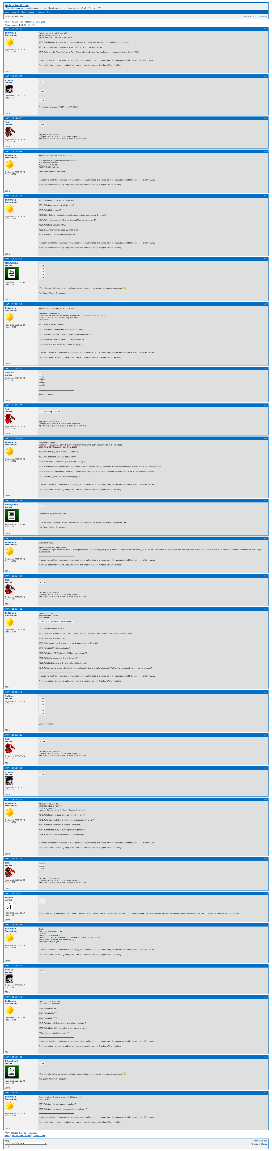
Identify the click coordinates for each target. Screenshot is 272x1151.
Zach (7, 122)
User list (15, 12)
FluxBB (264, 1144)
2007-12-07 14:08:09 (13, 966)
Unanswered (262, 16)
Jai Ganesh (10, 33)
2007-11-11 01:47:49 (13, 304)
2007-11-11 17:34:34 (13, 438)
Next (35, 25)
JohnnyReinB (11, 263)
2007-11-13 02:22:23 (13, 735)
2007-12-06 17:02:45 (13, 925)
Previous (14, 25)
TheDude (9, 372)
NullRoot (9, 897)
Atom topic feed (260, 1141)
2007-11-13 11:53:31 (13, 768)
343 (30, 25)
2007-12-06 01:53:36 (13, 799)
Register (41, 12)
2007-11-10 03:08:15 (13, 29)
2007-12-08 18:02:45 (13, 997)
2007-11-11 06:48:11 (13, 368)
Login (49, 12)
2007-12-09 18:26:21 (13, 1093)
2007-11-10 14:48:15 (13, 118)
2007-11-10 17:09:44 (13, 151)
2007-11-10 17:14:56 (13, 196)
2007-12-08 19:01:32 (13, 1057)
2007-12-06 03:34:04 (13, 859)
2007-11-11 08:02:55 (13, 405)
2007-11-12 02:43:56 (13, 576)
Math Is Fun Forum (17, 5)
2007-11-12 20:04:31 (13, 609)
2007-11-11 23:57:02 (13, 538)
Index (7, 12)
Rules (24, 12)
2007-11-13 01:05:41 (13, 692)
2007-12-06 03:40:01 (13, 893)
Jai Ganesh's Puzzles (21, 22)
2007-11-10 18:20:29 (13, 259)
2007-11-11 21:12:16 (13, 501)
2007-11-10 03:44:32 (13, 76)
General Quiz (39, 22)
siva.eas (9, 80)
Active (252, 16)
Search (32, 12)
